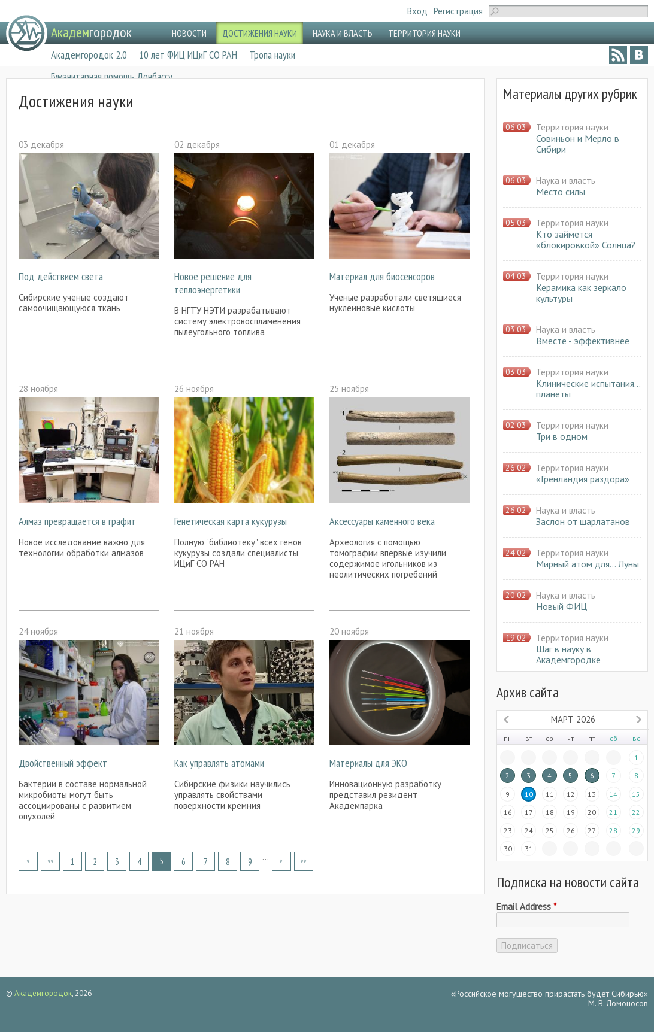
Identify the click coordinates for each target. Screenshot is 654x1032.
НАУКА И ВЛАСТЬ (343, 33)
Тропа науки (272, 55)
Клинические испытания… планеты (588, 388)
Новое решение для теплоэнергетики (213, 282)
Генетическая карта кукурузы (230, 521)
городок (91, 32)
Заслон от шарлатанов (583, 521)
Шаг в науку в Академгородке (568, 654)
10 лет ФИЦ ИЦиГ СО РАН (188, 55)
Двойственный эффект (63, 763)
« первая (28, 861)
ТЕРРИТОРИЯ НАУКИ (424, 33)
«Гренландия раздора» (582, 479)
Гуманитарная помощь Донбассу (111, 76)
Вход (417, 11)
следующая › (281, 861)
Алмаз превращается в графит (77, 521)
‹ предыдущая (50, 861)
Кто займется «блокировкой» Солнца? (585, 239)
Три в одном (562, 436)
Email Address (526, 907)
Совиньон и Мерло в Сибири (577, 143)
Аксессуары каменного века (382, 521)
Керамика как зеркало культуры (581, 292)
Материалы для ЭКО (368, 763)
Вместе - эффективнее (582, 341)
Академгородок (43, 993)
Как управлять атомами (219, 763)
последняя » (303, 861)
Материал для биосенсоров (382, 276)
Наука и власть (565, 180)
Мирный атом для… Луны (587, 564)
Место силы (560, 192)
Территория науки (572, 127)
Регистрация (458, 11)
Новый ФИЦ (561, 606)
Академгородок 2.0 (89, 55)
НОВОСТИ (189, 33)
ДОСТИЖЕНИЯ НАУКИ (259, 33)
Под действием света (61, 276)
